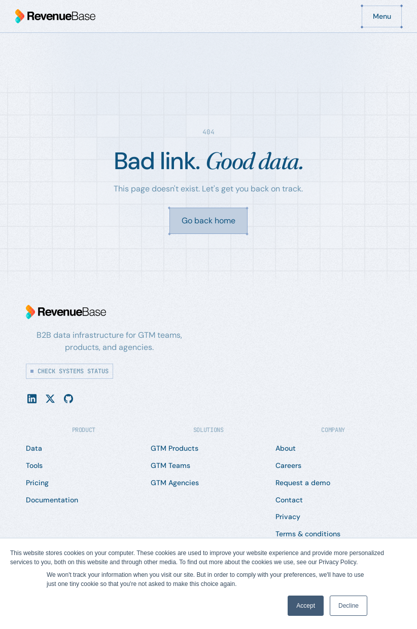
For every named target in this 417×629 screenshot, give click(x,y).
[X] (50, 398)
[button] (382, 16)
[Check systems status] (69, 371)
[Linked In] (32, 398)
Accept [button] (305, 605)
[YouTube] (68, 398)
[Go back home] (208, 221)
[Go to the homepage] (66, 312)
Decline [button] (348, 605)
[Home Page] (55, 16)
